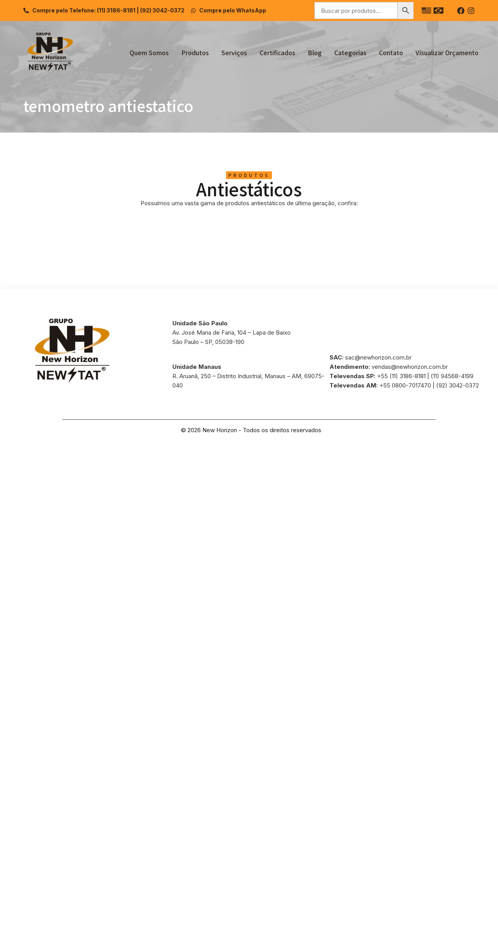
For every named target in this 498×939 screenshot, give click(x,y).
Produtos (195, 52)
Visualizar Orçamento (447, 52)
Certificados (277, 52)
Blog (315, 52)
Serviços (234, 52)
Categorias (350, 52)
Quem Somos (149, 52)
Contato (391, 52)
